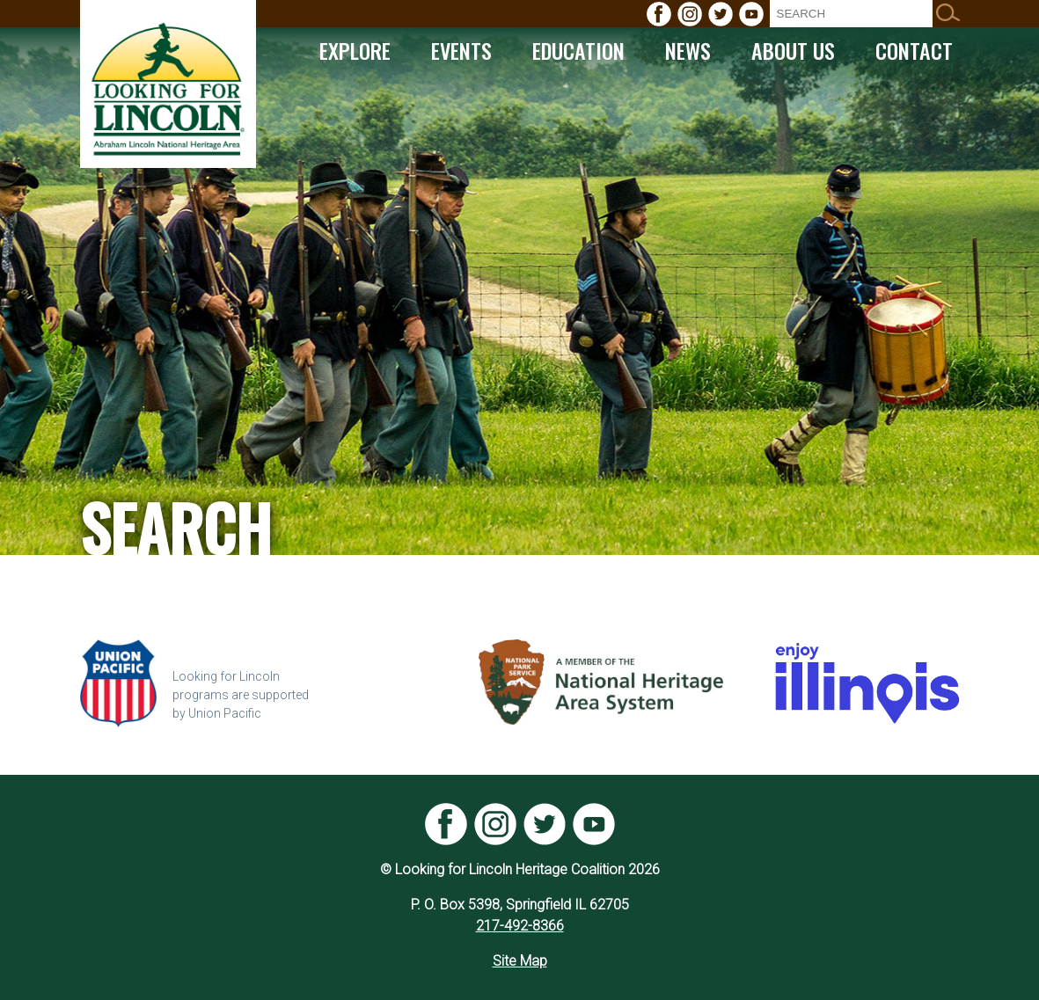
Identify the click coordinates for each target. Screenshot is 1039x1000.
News (688, 50)
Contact (914, 50)
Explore (355, 50)
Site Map (520, 961)
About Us (793, 50)
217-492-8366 (520, 925)
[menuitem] (659, 14)
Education (578, 50)
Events (461, 50)
